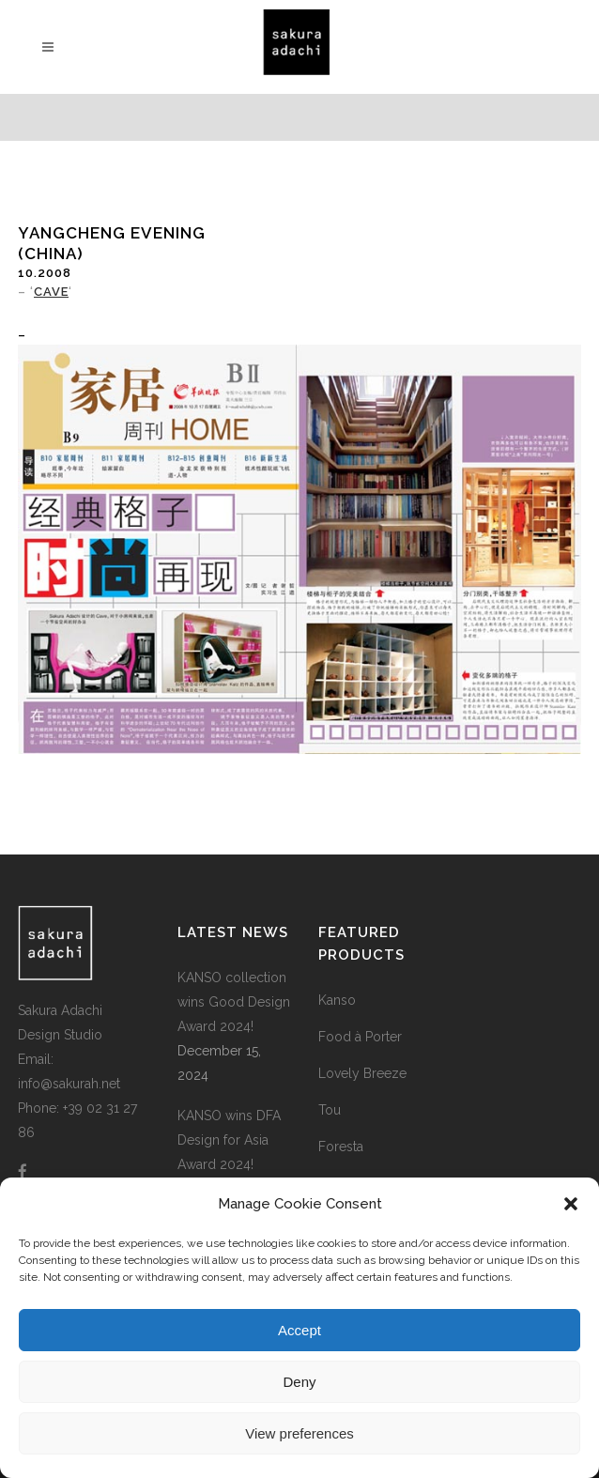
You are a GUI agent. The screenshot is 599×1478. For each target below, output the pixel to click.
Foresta (340, 1146)
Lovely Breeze (362, 1073)
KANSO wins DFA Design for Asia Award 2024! (229, 1140)
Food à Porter (360, 1036)
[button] (570, 1203)
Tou (329, 1109)
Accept (299, 1330)
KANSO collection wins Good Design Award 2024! (233, 1002)
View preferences (299, 1433)
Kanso (337, 1000)
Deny (299, 1382)
